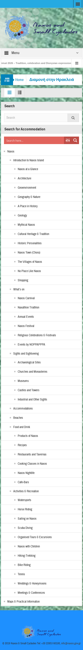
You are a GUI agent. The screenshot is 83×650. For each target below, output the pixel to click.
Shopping (23, 280)
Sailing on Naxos (27, 519)
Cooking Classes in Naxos (32, 464)
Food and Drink (21, 427)
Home (19, 79)
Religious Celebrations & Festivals (37, 335)
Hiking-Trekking (26, 556)
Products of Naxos (28, 436)
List (19, 93)
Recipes (22, 445)
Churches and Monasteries (32, 372)
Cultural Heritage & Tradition (33, 234)
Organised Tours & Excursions (35, 537)
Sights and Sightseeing (26, 354)
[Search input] (34, 140)
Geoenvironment (27, 188)
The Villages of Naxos (30, 262)
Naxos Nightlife (26, 473)
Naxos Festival (26, 326)
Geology (22, 216)
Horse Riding (25, 509)
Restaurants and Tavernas (32, 455)
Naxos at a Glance (28, 169)
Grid (9, 93)
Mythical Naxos (26, 225)
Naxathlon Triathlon (28, 308)
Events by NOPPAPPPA (31, 345)
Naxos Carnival (26, 298)
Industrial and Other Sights (32, 400)
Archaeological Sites (29, 362)
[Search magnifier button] (75, 140)
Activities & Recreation (26, 491)
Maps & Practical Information (23, 602)
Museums (23, 381)
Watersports (24, 500)
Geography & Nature (29, 197)
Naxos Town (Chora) (29, 253)
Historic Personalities (30, 243)
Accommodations (23, 409)
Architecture (24, 178)
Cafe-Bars (23, 482)
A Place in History (28, 206)
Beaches (18, 418)
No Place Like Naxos (29, 271)
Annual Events (26, 317)
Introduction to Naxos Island (28, 160)
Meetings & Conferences (31, 593)
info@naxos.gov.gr (71, 643)
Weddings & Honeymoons (32, 584)
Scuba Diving (25, 528)
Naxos (10, 152)
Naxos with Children (29, 547)
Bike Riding (24, 565)
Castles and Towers (28, 390)
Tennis (21, 574)
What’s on (18, 289)
